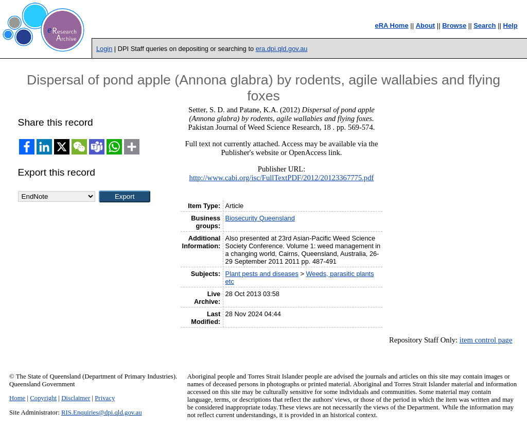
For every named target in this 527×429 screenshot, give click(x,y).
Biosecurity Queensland (260, 218)
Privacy (105, 398)
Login (104, 49)
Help (510, 25)
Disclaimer (75, 398)
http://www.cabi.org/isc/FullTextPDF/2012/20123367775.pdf (281, 178)
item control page (486, 340)
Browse (454, 25)
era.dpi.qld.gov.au (282, 49)
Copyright (43, 398)
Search (484, 25)
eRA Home (391, 25)
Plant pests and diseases (261, 274)
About (425, 25)
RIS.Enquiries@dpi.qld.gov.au (101, 412)
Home (17, 398)
